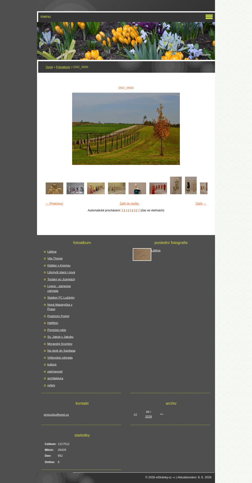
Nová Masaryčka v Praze (59, 307)
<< (135, 414)
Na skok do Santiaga (61, 350)
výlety (51, 385)
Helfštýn (52, 323)
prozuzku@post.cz (56, 414)
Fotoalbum (63, 67)
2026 (148, 416)
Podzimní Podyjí (58, 316)
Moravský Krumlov (59, 344)
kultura (51, 364)
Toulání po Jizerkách (61, 279)
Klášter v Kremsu (58, 265)
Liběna (51, 251)
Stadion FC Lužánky (61, 297)
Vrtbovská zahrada (60, 357)
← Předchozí (54, 203)
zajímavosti (55, 371)
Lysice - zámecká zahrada (59, 288)
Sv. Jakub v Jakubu (60, 336)
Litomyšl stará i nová (61, 272)
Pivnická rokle (56, 330)
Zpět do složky (129, 203)
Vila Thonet (55, 258)
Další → (201, 203)
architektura (55, 378)
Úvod (49, 67)
